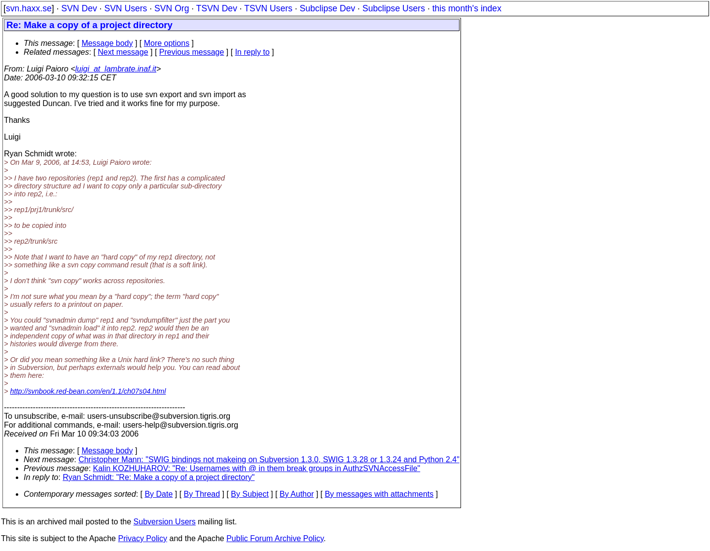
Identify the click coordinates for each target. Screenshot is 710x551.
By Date (158, 494)
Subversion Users (165, 521)
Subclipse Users (393, 8)
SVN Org (171, 8)
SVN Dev (79, 8)
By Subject (249, 494)
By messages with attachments (379, 494)
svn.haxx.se (29, 8)
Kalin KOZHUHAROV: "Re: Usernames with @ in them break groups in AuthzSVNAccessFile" (257, 468)
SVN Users (125, 8)
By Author (297, 494)
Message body (107, 43)
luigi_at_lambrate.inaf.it (116, 69)
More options (167, 43)
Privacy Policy (142, 538)
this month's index (466, 8)
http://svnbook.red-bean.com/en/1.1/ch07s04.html (88, 391)
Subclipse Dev (327, 8)
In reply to (252, 52)
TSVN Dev (216, 8)
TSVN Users (268, 8)
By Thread (202, 494)
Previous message (191, 52)
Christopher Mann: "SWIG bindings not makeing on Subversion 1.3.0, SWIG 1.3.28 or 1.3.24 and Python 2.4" (269, 459)
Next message (123, 52)
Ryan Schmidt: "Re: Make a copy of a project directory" (158, 477)
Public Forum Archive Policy (274, 538)
